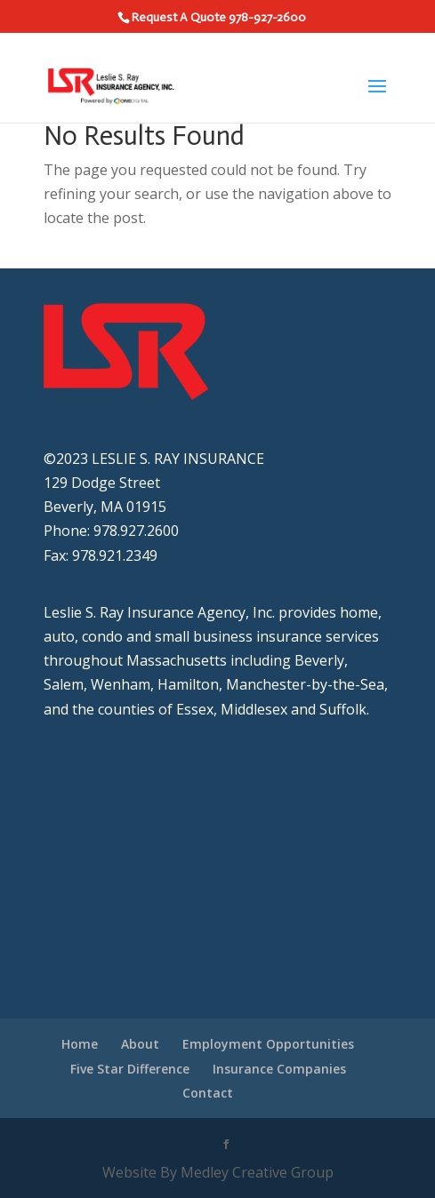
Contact (207, 1092)
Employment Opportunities (268, 1043)
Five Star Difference (129, 1068)
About (140, 1043)
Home (79, 1043)
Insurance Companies (279, 1068)
